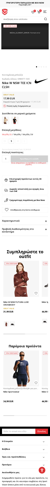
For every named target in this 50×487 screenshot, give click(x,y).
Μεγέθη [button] (17, 134)
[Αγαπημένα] (33, 12)
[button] (25, 19)
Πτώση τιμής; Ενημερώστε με (19, 106)
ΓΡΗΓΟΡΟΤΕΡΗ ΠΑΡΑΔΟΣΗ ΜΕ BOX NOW (25, 3)
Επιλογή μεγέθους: (12, 130)
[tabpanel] (25, 36)
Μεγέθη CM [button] (28, 134)
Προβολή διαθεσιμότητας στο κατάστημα (24, 230)
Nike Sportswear (11, 391)
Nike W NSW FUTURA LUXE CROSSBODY (16, 303)
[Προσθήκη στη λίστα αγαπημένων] (36, 293)
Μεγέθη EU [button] (7, 134)
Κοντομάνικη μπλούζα (12, 74)
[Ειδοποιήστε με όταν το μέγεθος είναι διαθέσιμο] (4, 141)
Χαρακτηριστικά (24, 220)
